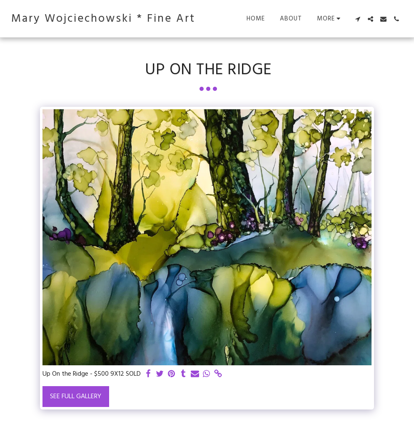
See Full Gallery (75, 396)
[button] (358, 19)
